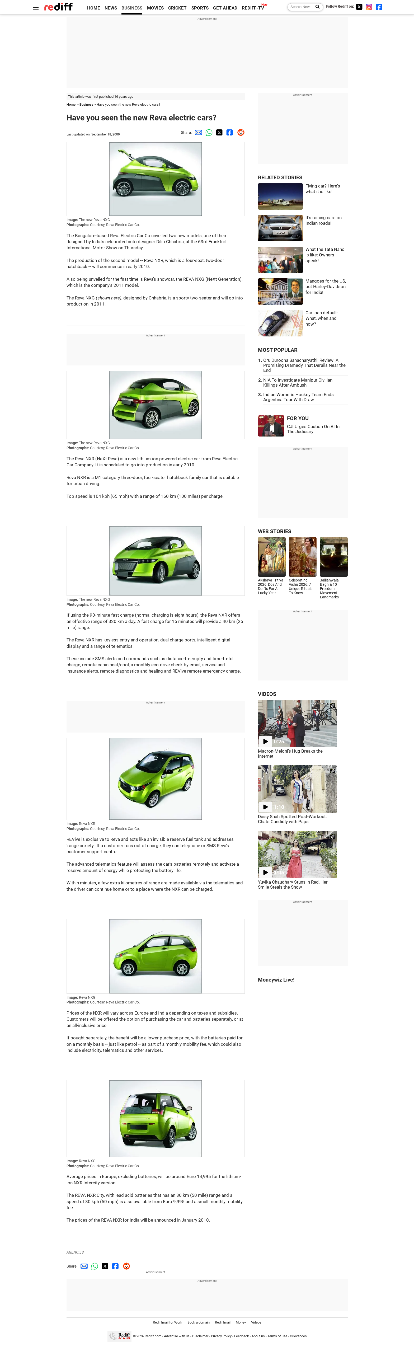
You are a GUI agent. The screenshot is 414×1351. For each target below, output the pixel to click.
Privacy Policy (221, 1336)
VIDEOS (267, 694)
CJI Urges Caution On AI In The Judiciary (313, 429)
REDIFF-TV (253, 8)
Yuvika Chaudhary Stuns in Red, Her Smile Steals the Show (293, 885)
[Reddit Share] (239, 132)
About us (258, 1336)
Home (71, 104)
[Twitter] (359, 6)
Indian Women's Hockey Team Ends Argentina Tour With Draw (298, 397)
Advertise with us (177, 1336)
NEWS (111, 8)
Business (86, 104)
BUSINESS (131, 8)
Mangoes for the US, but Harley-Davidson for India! (325, 287)
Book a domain (198, 1322)
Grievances (298, 1336)
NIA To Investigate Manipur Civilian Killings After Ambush (297, 383)
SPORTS (200, 8)
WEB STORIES (274, 531)
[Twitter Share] (218, 132)
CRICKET (177, 8)
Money (241, 1322)
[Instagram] (369, 6)
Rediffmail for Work (167, 1322)
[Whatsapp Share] (208, 132)
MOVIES (155, 8)
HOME (93, 8)
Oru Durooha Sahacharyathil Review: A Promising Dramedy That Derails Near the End (304, 365)
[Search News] (315, 7)
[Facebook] (379, 6)
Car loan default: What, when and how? (321, 318)
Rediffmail (222, 1322)
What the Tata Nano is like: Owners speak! (325, 255)
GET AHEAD (225, 8)
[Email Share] (197, 132)
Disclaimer (200, 1336)
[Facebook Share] (229, 132)
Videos (256, 1322)
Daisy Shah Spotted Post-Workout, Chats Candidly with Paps (292, 819)
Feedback (241, 1336)
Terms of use (277, 1336)
